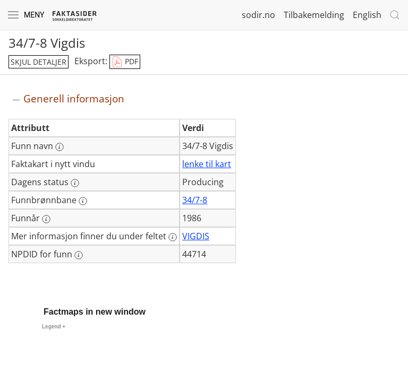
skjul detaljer (38, 62)
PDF (125, 62)
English (367, 15)
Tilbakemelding (314, 15)
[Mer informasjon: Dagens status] (75, 183)
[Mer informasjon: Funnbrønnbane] (83, 201)
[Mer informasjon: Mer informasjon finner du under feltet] (172, 237)
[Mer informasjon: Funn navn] (59, 147)
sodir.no (258, 15)
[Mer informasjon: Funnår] (46, 219)
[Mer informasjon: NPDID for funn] (78, 255)
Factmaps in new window (95, 311)
